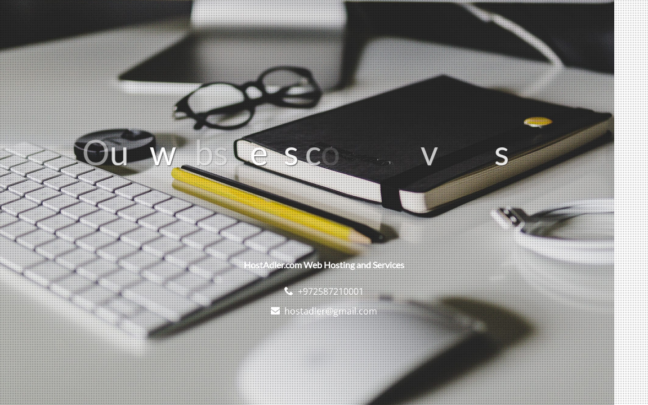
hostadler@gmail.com (330, 311)
